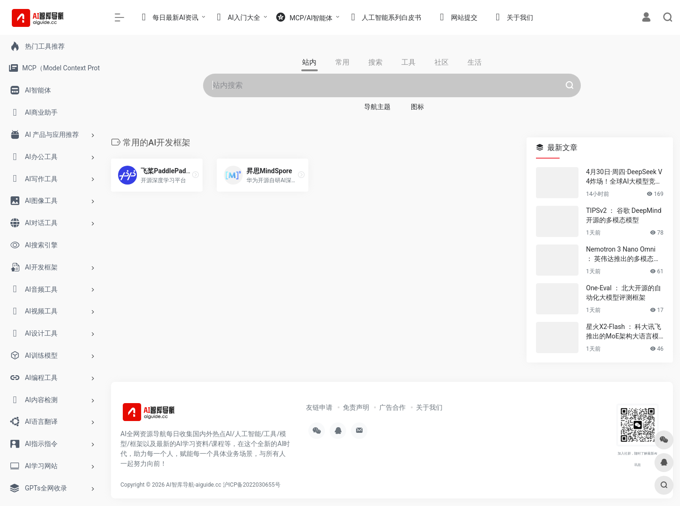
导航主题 (377, 106)
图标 (417, 106)
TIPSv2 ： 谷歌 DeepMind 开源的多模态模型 (624, 215)
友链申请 (319, 407)
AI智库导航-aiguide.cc (193, 484)
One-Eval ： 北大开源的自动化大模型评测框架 (623, 292)
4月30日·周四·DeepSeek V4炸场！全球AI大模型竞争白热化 (624, 177)
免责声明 (356, 407)
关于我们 (429, 407)
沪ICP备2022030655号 (251, 484)
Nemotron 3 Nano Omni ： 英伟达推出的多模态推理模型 (623, 254)
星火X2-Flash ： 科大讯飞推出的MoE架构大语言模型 (623, 332)
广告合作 (392, 407)
